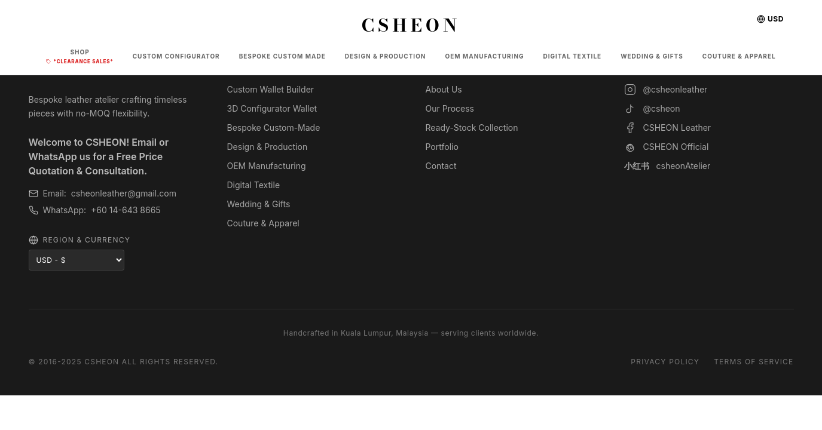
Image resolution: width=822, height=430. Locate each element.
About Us (444, 89)
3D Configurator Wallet (272, 108)
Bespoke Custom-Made (273, 127)
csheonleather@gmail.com (123, 193)
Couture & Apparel (263, 223)
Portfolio (442, 147)
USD (770, 18)
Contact (441, 166)
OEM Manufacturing (266, 166)
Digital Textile (253, 185)
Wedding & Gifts (259, 204)
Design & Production (267, 147)
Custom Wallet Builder (270, 89)
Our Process (450, 108)
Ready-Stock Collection (472, 127)
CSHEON (411, 25)
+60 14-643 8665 (126, 210)
